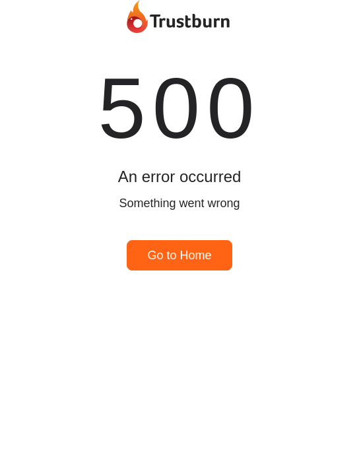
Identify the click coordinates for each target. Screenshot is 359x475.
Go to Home (179, 255)
